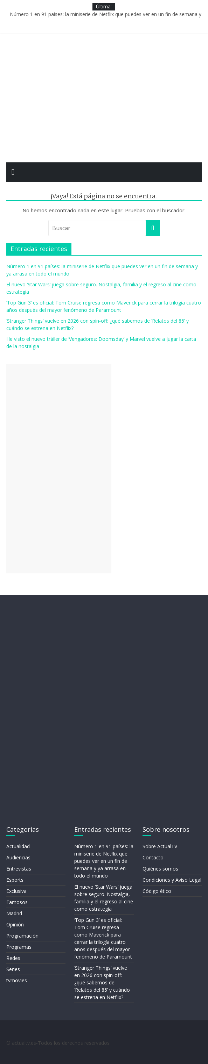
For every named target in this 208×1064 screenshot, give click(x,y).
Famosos (17, 902)
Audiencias (18, 857)
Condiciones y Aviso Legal (172, 879)
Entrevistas (18, 868)
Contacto (153, 857)
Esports (14, 879)
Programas (19, 947)
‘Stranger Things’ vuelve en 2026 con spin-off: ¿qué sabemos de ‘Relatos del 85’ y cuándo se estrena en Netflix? (102, 982)
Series (13, 969)
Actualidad (18, 846)
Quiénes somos (160, 868)
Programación (22, 935)
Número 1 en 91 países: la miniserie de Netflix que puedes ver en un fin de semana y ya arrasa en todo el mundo (103, 861)
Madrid (14, 913)
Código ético (157, 891)
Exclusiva (16, 891)
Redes (13, 958)
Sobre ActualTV (160, 846)
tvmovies (16, 980)
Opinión (15, 924)
